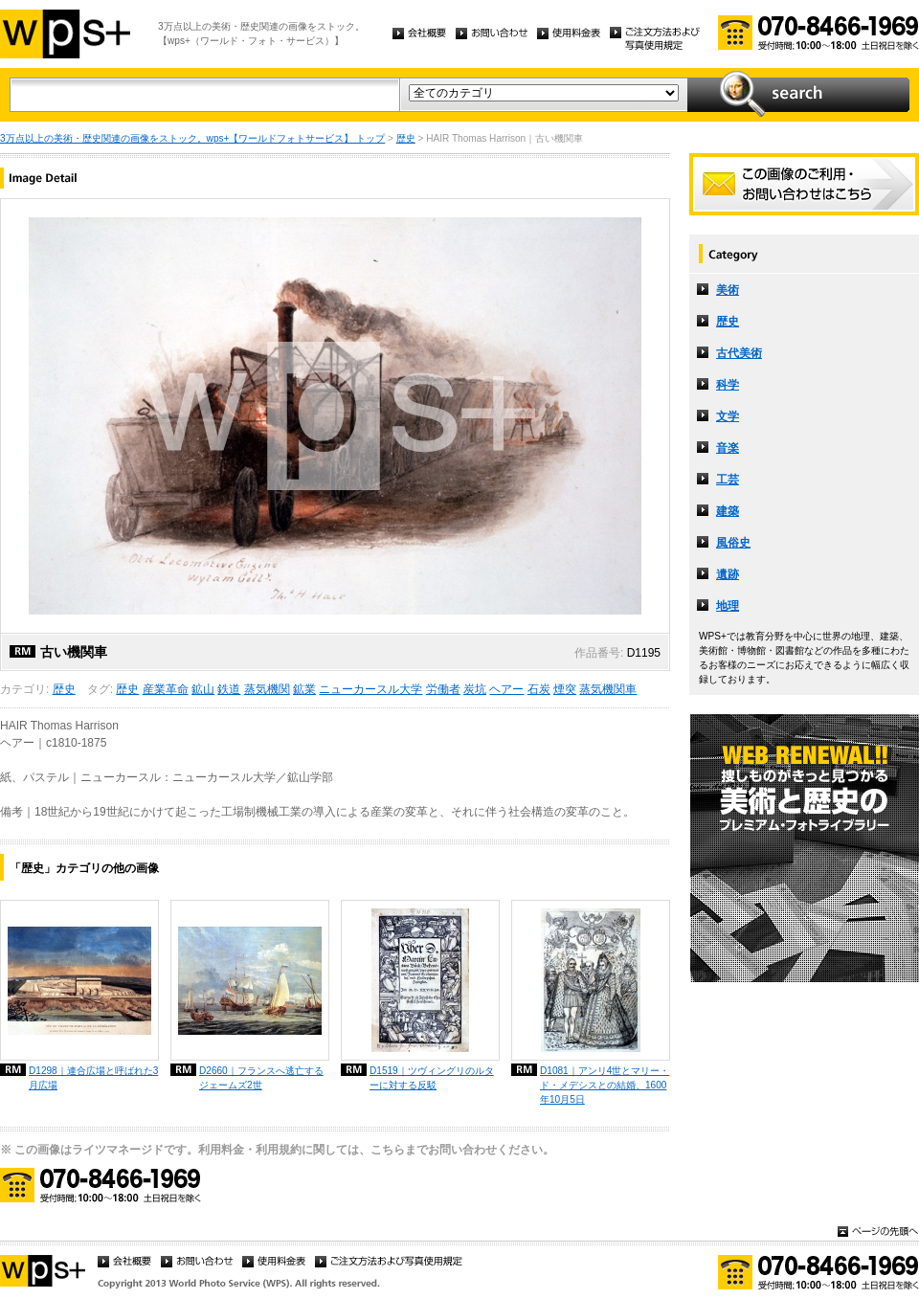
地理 (727, 606)
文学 (727, 416)
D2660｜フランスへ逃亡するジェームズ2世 (261, 1077)
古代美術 (739, 353)
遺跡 (727, 574)
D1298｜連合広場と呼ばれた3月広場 (93, 1077)
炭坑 (474, 689)
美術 (727, 290)
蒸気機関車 (608, 689)
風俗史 (733, 542)
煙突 (564, 689)
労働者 (443, 689)
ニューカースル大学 (370, 689)
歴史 (405, 138)
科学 (727, 385)
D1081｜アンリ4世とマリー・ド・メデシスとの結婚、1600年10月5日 (604, 1085)
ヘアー (506, 689)
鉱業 (304, 689)
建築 (727, 511)
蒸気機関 (267, 689)
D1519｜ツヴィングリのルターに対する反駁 (432, 1077)
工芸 (727, 479)
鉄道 (228, 689)
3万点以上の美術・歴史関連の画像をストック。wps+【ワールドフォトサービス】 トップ (192, 138)
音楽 (727, 448)
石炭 (538, 689)
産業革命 (166, 689)
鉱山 (202, 689)
